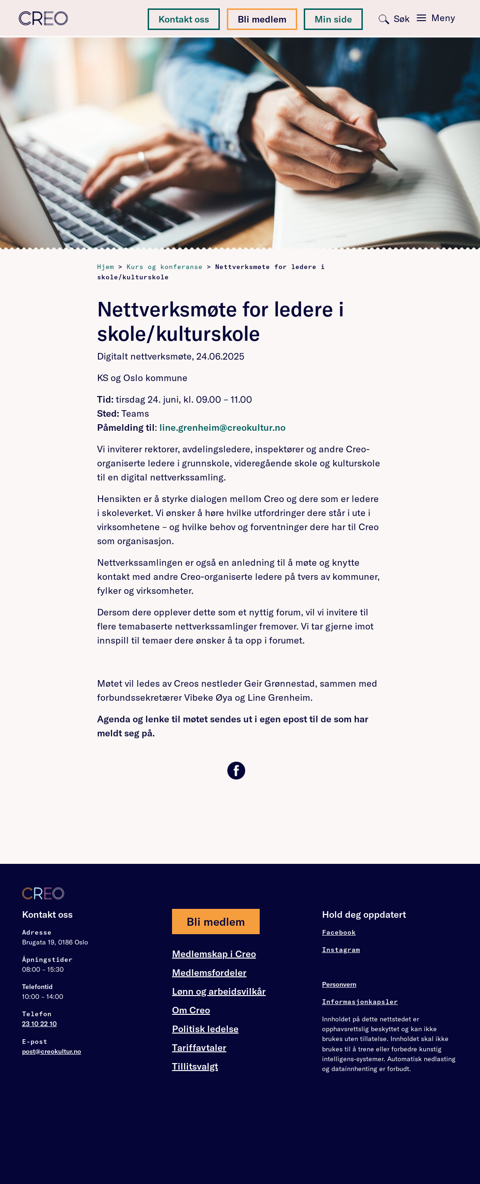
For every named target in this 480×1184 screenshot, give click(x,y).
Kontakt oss (183, 19)
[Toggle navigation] (436, 18)
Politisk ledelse (205, 1028)
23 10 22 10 (39, 1023)
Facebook (339, 932)
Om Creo (191, 1010)
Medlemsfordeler (209, 972)
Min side (333, 19)
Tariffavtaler (199, 1047)
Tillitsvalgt (195, 1066)
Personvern (339, 984)
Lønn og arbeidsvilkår (219, 991)
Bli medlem (262, 19)
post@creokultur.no (51, 1051)
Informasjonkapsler (360, 1001)
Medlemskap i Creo (214, 953)
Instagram (341, 949)
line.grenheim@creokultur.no (222, 427)
